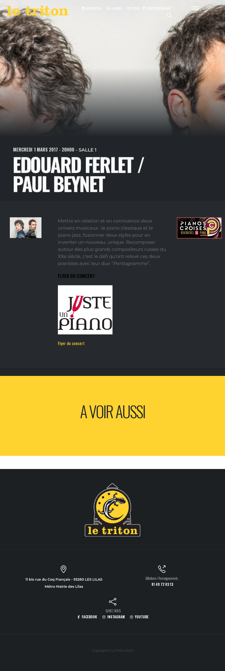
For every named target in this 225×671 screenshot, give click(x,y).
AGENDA (92, 8)
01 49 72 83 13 (162, 584)
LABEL (115, 8)
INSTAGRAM (113, 616)
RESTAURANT (157, 8)
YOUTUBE (139, 616)
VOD (133, 8)
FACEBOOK (87, 616)
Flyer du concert (71, 343)
